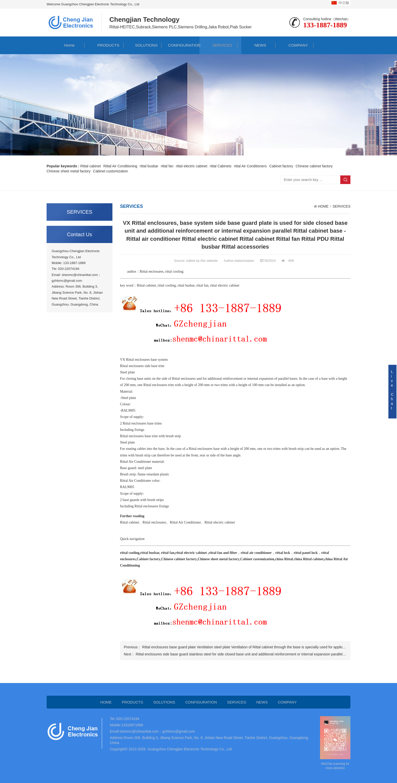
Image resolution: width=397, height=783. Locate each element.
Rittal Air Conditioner (135, 462)
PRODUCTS (104, 45)
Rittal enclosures (152, 271)
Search (345, 179)
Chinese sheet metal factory (218, 559)
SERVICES (218, 45)
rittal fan (202, 285)
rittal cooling (174, 271)
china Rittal (284, 559)
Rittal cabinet (146, 285)
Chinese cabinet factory (179, 559)
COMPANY (294, 45)
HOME (323, 206)
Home (65, 45)
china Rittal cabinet (308, 559)
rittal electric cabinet (224, 285)
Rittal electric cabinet (220, 522)
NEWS (256, 45)
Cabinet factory (148, 559)
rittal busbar (185, 285)
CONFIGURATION (180, 45)
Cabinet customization (257, 559)
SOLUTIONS (142, 45)
